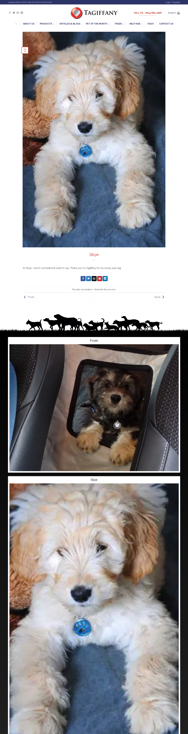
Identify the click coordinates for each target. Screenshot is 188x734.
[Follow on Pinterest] (22, 12)
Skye (94, 480)
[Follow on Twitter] (14, 12)
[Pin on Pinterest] (99, 278)
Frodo (28, 297)
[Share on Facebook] (83, 278)
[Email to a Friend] (94, 278)
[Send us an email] (18, 12)
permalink (111, 289)
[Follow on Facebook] (10, 12)
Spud (159, 297)
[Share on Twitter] (88, 278)
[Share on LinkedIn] (105, 278)
